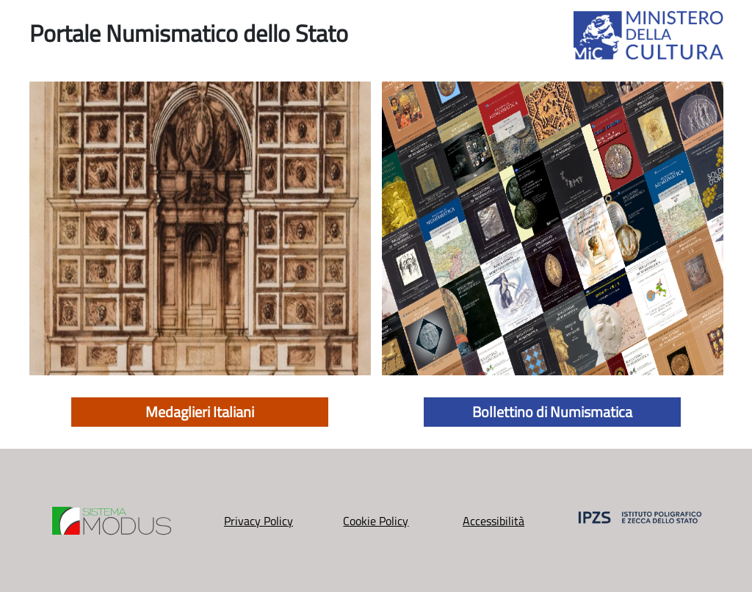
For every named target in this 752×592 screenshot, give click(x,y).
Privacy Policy (258, 521)
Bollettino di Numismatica (552, 411)
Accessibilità (493, 521)
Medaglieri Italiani (199, 411)
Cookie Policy (375, 521)
